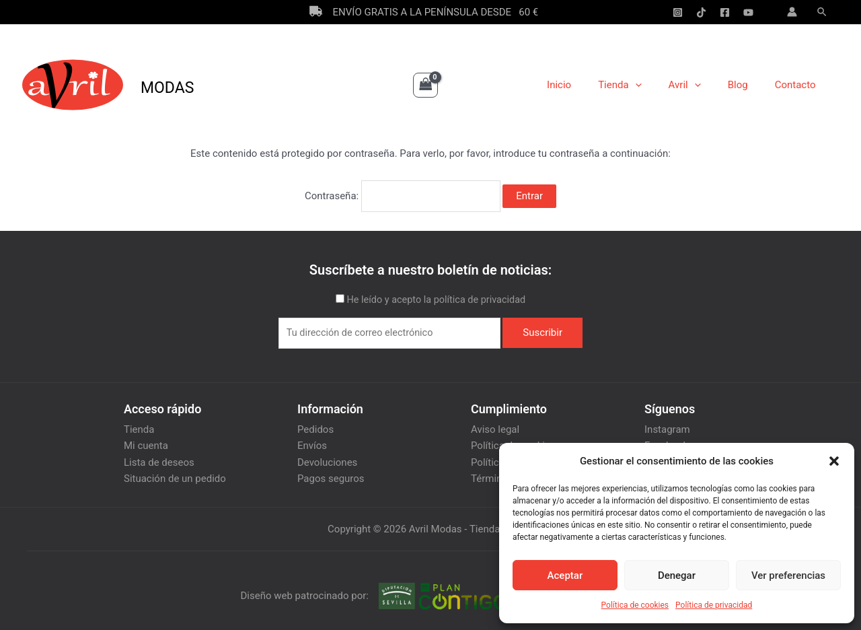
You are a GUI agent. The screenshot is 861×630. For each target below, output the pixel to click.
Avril (701, 85)
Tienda (643, 85)
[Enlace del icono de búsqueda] (822, 12)
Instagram (667, 425)
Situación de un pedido (175, 474)
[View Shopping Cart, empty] (426, 85)
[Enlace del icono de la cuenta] (792, 12)
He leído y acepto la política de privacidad (436, 295)
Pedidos (315, 425)
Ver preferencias (788, 575)
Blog (748, 85)
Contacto (798, 85)
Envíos (312, 441)
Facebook (666, 441)
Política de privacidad (713, 605)
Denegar (677, 575)
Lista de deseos (159, 458)
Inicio (589, 85)
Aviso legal (495, 425)
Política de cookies (635, 605)
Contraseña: (402, 194)
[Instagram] (678, 12)
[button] (834, 461)
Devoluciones (327, 458)
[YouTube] (748, 12)
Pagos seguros (331, 474)
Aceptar (565, 575)
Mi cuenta (146, 441)
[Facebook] (725, 12)
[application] (658, 85)
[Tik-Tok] (701, 12)
